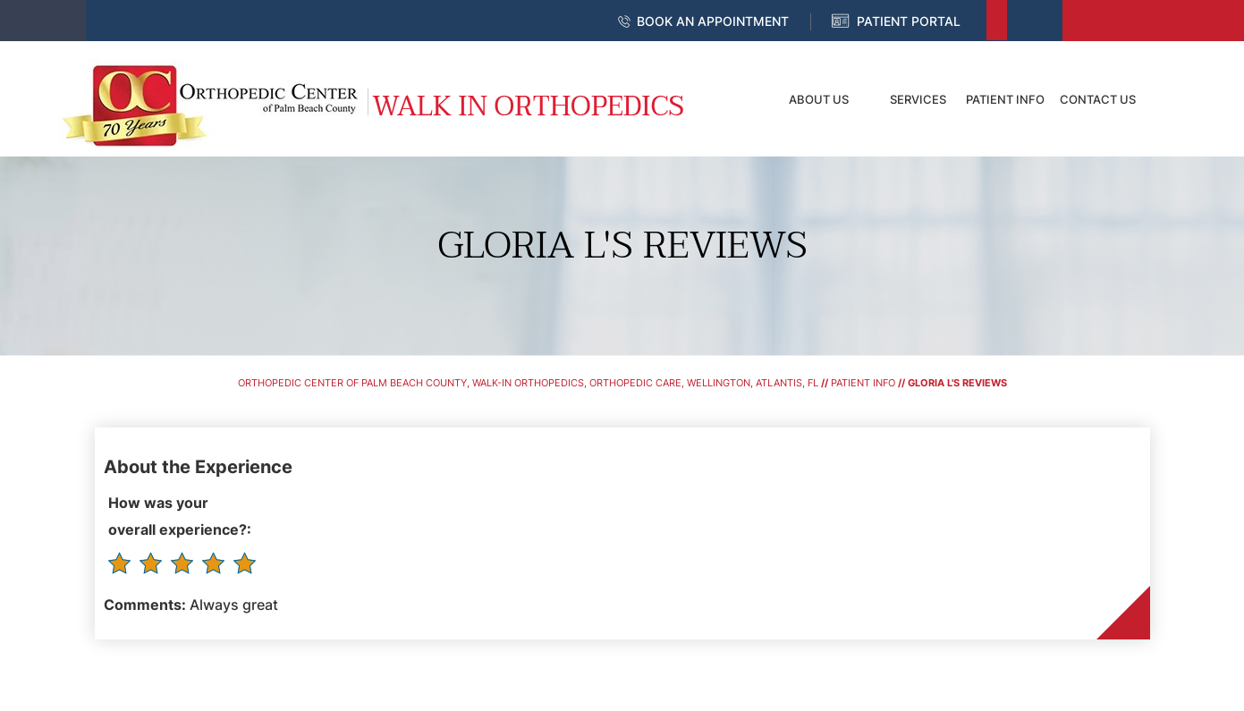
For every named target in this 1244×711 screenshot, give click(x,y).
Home (734, 99)
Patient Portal (909, 21)
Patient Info (1005, 99)
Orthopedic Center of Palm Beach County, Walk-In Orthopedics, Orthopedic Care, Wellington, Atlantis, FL (528, 383)
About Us (819, 99)
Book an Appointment (713, 21)
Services (918, 99)
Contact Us (1098, 99)
